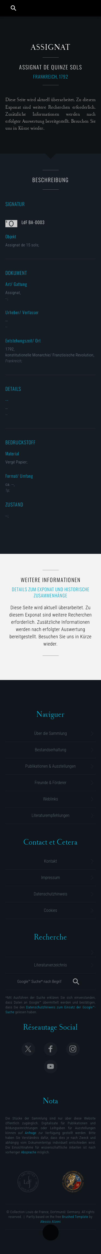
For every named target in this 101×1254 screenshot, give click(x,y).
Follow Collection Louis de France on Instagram (73, 1049)
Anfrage (30, 1133)
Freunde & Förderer (50, 782)
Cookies (50, 910)
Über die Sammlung (50, 733)
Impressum (50, 877)
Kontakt (50, 861)
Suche (13, 8)
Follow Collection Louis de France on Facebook (50, 1049)
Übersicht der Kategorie (51, 1232)
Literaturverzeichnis (50, 965)
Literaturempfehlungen (50, 815)
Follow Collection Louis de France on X (28, 1049)
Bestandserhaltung (50, 749)
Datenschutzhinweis (50, 894)
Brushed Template (75, 1217)
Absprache (28, 1152)
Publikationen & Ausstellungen (50, 766)
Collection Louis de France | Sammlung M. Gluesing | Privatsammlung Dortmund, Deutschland (51, 8)
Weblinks (50, 799)
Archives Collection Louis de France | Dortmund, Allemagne (28, 1181)
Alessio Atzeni (50, 1222)
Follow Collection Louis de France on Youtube (50, 1066)
